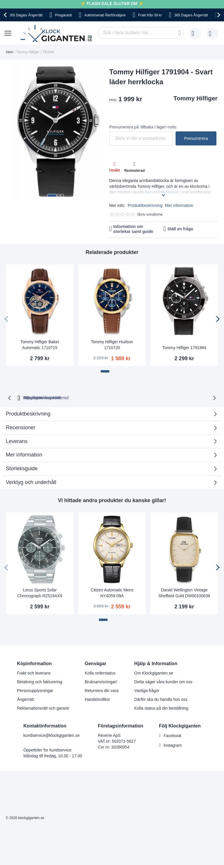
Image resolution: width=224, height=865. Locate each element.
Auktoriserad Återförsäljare (105, 15)
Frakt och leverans (33, 672)
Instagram (173, 744)
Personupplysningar (35, 690)
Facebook (172, 735)
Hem (9, 52)
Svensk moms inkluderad (131, 397)
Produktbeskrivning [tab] (28, 413)
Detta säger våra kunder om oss (163, 681)
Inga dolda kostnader (187, 397)
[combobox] (141, 33)
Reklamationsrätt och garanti (43, 707)
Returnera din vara (102, 690)
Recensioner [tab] (110, 429)
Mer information (179, 205)
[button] (52, 195)
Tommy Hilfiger (195, 98)
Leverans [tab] (16, 441)
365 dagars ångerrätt (42, 397)
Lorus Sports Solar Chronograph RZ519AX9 (39, 592)
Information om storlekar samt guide (133, 229)
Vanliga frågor (146, 690)
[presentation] (6, 15)
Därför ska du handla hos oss (160, 698)
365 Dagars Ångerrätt (26, 15)
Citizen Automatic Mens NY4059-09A (112, 592)
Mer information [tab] (24, 454)
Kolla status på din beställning (161, 707)
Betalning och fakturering (39, 681)
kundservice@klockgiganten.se (51, 734)
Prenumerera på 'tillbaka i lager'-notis (142, 127)
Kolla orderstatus (100, 672)
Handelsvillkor (97, 698)
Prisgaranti (63, 15)
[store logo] (57, 33)
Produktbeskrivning (145, 205)
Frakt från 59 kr (150, 15)
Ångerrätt (25, 698)
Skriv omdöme (149, 214)
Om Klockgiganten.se (153, 672)
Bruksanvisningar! (101, 681)
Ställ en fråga (180, 228)
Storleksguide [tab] (22, 468)
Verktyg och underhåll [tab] (31, 482)
